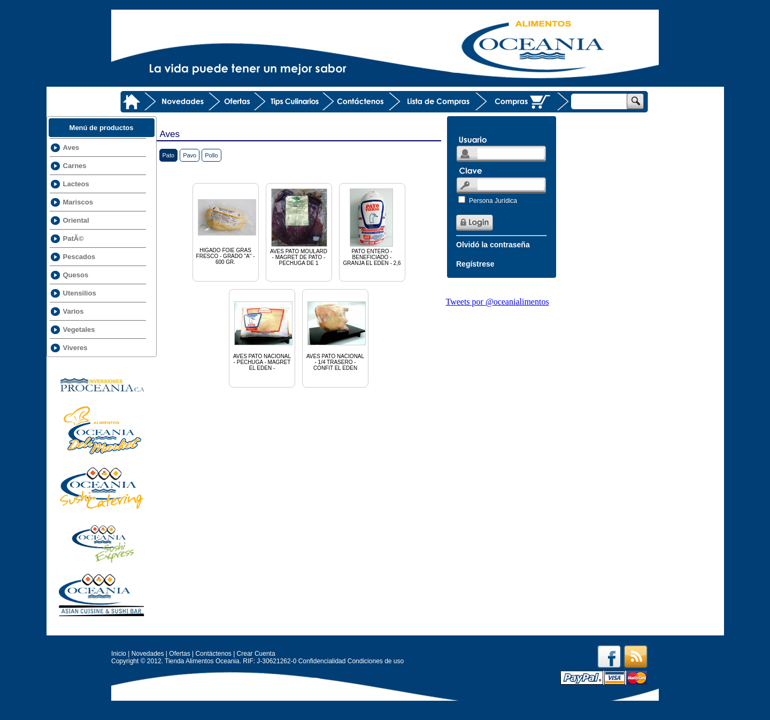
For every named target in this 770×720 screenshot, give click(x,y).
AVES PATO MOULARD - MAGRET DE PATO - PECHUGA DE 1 (299, 226)
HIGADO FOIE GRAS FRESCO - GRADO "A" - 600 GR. (227, 226)
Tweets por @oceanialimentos (497, 301)
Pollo (211, 155)
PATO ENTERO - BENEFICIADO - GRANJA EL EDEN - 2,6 (372, 226)
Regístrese (475, 264)
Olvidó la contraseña (493, 244)
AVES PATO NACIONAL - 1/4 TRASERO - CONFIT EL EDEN (336, 332)
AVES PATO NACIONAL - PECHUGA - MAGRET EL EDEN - (263, 332)
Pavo (189, 155)
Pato (169, 155)
